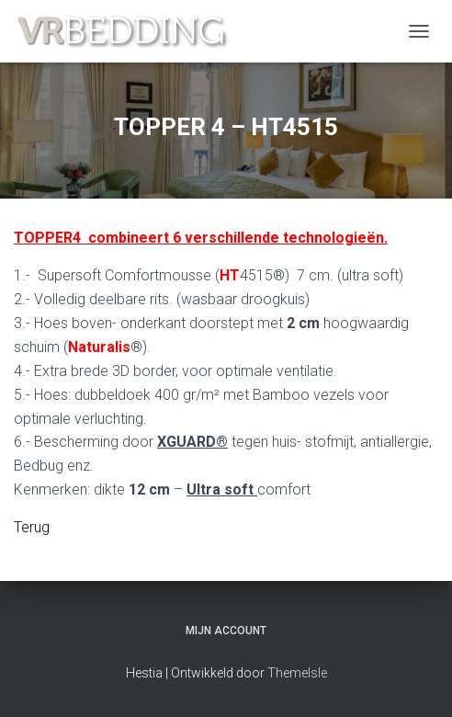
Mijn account (226, 630)
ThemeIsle (297, 673)
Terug (32, 527)
